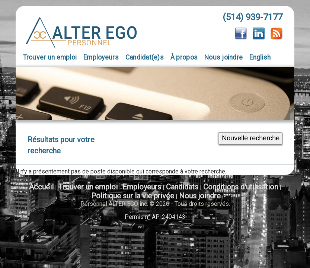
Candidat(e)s (144, 57)
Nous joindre (223, 57)
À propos (184, 57)
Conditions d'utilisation (240, 186)
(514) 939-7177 (252, 17)
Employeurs (101, 57)
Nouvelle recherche (250, 138)
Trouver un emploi (50, 57)
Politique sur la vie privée (132, 195)
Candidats (182, 186)
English (260, 57)
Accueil (41, 186)
